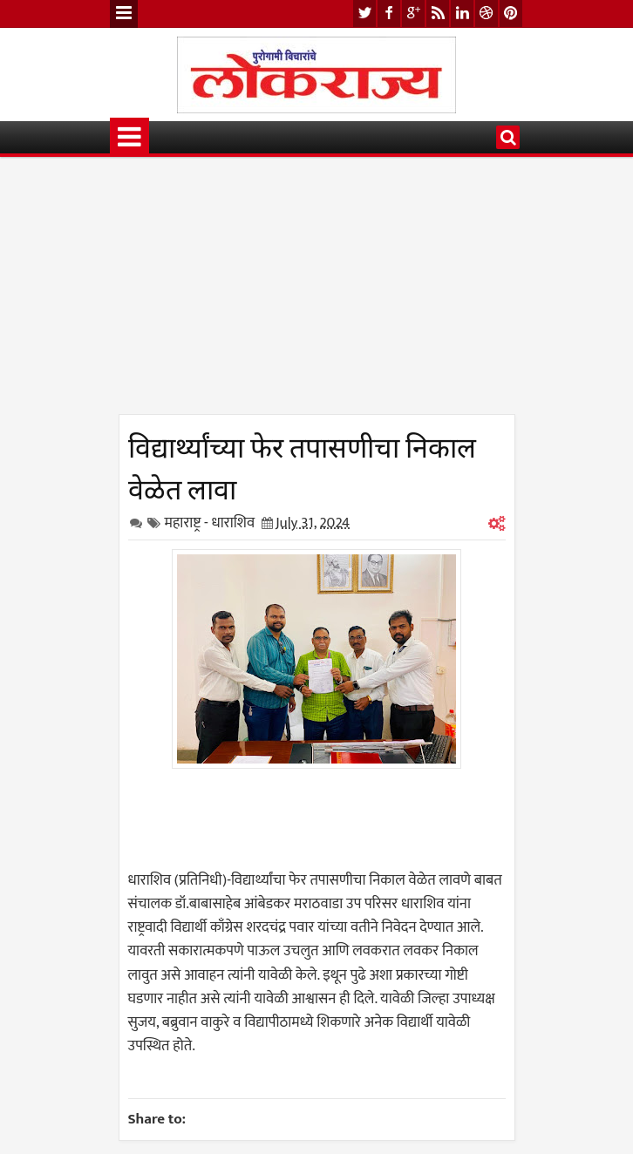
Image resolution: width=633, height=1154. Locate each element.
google (413, 13)
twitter (364, 13)
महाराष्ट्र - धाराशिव (210, 523)
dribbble (486, 13)
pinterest (511, 13)
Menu (124, 14)
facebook (389, 13)
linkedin (462, 13)
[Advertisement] (317, 292)
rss (437, 13)
